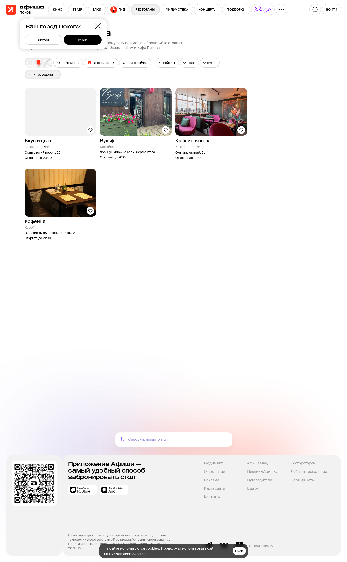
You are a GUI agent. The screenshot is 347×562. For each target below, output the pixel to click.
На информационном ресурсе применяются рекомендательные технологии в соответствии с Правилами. (118, 537)
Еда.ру (253, 488)
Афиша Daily (257, 463)
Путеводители (259, 480)
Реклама (211, 480)
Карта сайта (214, 488)
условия (139, 553)
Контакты (212, 496)
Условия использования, (151, 539)
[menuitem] (57, 9)
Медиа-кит (213, 463)
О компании (214, 471)
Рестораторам (303, 463)
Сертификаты (302, 480)
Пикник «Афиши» (262, 471)
